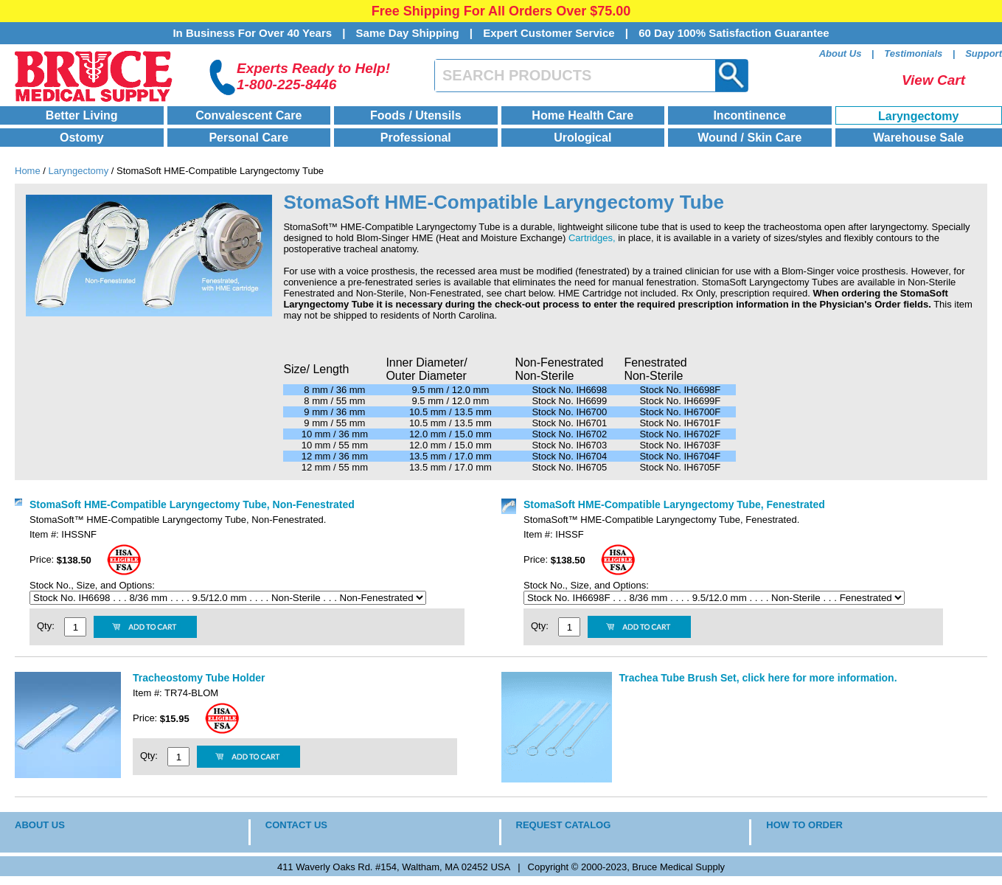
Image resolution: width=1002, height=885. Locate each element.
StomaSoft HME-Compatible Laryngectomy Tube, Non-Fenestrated (192, 504)
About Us (840, 53)
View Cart (933, 80)
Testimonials (913, 53)
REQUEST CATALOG (563, 824)
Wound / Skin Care (749, 137)
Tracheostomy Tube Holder (199, 678)
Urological (582, 137)
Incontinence (749, 115)
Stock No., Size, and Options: (93, 585)
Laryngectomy (918, 116)
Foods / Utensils (416, 115)
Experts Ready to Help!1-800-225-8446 (313, 76)
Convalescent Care (248, 115)
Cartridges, (592, 237)
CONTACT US (296, 824)
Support (983, 53)
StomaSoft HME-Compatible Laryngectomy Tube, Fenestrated (674, 504)
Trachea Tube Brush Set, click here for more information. (758, 678)
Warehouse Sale (918, 137)
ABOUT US (40, 824)
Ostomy (82, 137)
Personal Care (248, 137)
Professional (415, 137)
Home (28, 170)
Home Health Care (582, 115)
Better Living (82, 115)
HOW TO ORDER (804, 824)
